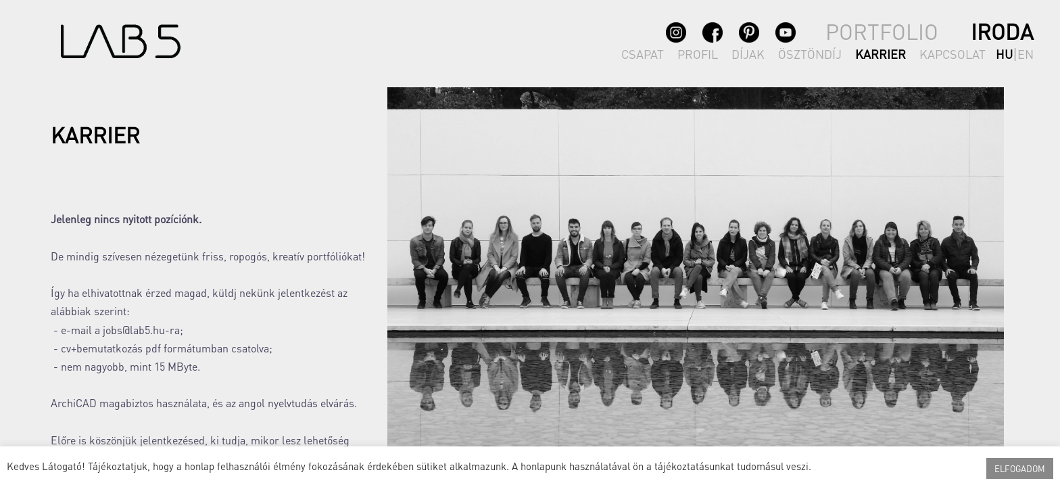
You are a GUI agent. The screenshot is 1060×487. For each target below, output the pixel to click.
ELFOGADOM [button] (1019, 468)
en (1025, 54)
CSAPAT (642, 54)
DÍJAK (748, 54)
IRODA (1002, 31)
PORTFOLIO (881, 31)
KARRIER (880, 54)
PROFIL (697, 54)
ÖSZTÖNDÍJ (810, 54)
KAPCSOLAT (952, 54)
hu (1004, 54)
